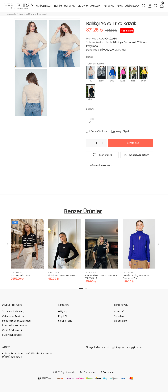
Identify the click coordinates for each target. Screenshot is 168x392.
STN (92, 119)
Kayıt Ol (62, 316)
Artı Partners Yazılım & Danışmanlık (98, 372)
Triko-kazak (42, 14)
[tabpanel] (27, 246)
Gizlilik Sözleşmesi (12, 330)
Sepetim (119, 316)
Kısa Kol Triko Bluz (20, 275)
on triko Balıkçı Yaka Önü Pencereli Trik (136, 277)
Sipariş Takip (65, 321)
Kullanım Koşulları (12, 335)
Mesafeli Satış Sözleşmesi (16, 321)
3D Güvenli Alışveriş (13, 311)
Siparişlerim (120, 321)
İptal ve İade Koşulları (14, 325)
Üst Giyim (30, 14)
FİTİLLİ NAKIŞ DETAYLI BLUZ (61, 275)
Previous (7, 244)
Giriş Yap (63, 311)
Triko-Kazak (107, 49)
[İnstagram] (112, 347)
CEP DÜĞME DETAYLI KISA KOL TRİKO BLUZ (101, 277)
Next (158, 244)
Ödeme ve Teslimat (13, 316)
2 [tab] (86, 288)
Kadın (21, 14)
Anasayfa (11, 14)
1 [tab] (81, 288)
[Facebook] (108, 347)
